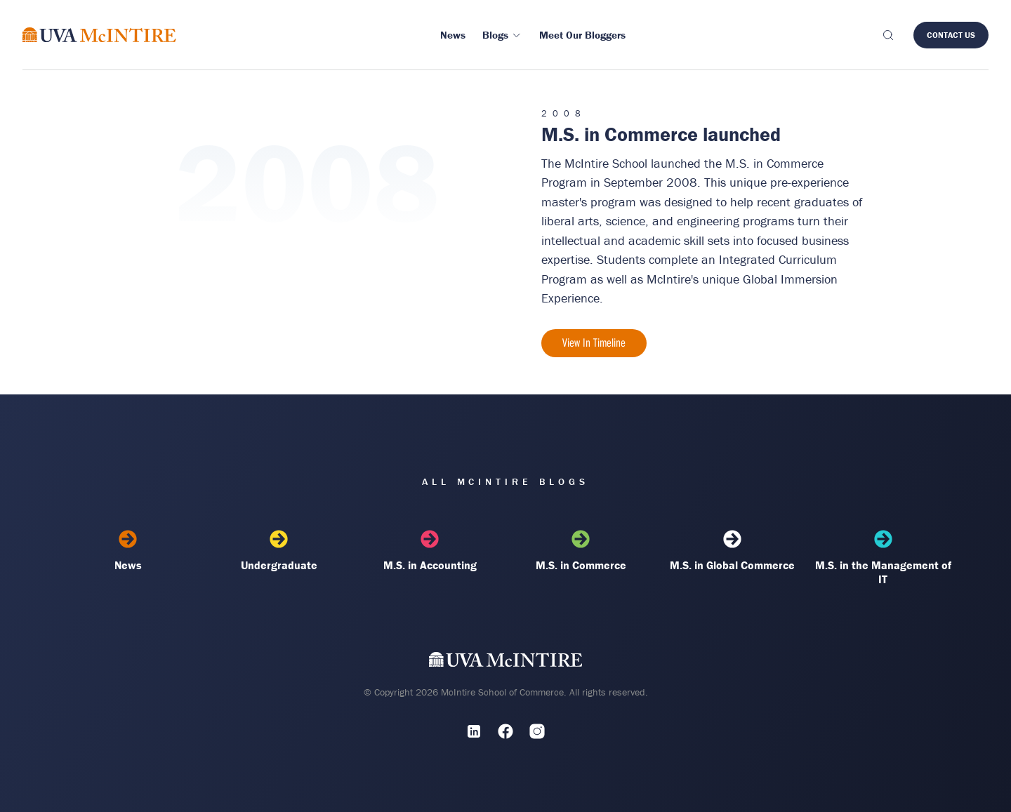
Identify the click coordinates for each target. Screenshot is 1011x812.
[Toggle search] (887, 35)
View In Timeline (594, 342)
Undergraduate (279, 551)
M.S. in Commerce (581, 551)
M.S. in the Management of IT (883, 558)
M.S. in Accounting (430, 551)
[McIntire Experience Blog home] (99, 34)
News (128, 551)
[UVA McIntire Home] (506, 662)
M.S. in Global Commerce (732, 551)
